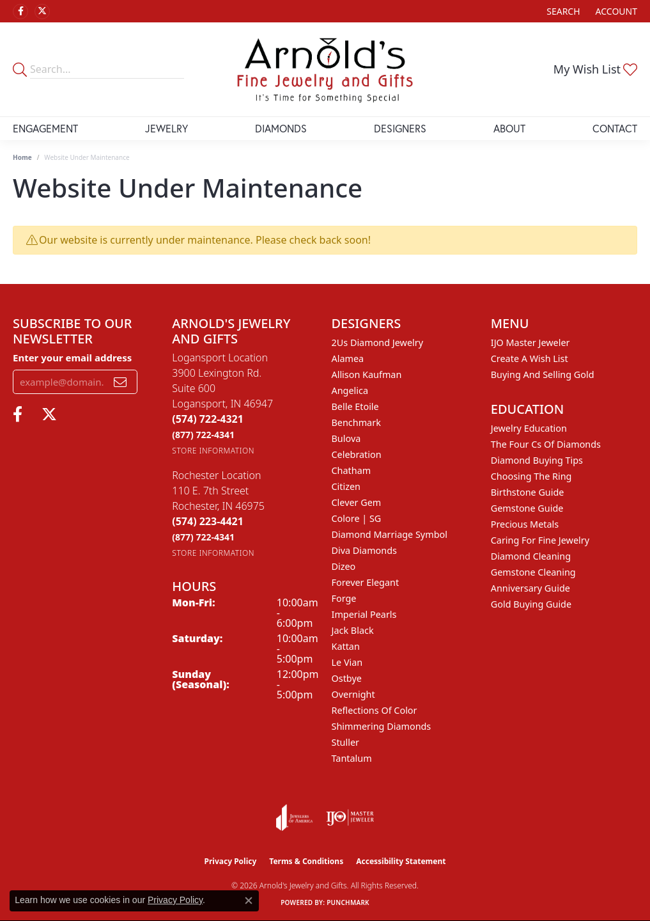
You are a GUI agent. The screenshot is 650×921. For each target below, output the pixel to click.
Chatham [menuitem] (351, 470)
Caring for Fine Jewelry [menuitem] (540, 540)
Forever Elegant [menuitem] (365, 582)
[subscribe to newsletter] (120, 381)
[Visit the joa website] (294, 817)
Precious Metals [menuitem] (525, 524)
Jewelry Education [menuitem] (529, 428)
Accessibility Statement (400, 861)
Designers (400, 128)
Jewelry (166, 128)
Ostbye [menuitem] (347, 678)
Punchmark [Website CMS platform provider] (348, 902)
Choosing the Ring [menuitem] (531, 476)
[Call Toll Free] (203, 435)
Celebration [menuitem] (357, 454)
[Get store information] (213, 450)
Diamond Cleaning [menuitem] (531, 556)
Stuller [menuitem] (345, 742)
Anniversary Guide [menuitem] (530, 588)
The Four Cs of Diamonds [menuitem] (546, 444)
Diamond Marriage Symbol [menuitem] (389, 534)
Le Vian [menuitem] (347, 662)
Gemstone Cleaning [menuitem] (533, 572)
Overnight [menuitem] (353, 694)
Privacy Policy (231, 861)
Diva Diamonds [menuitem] (364, 550)
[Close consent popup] (248, 900)
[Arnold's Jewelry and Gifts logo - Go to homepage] (325, 69)
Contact (614, 128)
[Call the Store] (208, 419)
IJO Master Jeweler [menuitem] (530, 342)
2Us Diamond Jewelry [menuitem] (378, 342)
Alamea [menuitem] (348, 358)
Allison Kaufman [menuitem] (367, 374)
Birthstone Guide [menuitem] (527, 492)
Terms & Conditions (306, 861)
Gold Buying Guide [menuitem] (531, 604)
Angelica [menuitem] (350, 390)
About (509, 128)
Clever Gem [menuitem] (357, 502)
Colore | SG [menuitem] (357, 518)
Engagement (45, 128)
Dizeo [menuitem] (344, 566)
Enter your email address (72, 357)
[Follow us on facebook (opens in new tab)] (20, 11)
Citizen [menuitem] (346, 486)
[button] (562, 11)
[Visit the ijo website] (350, 817)
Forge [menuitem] (344, 598)
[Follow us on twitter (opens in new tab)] (42, 11)
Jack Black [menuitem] (353, 630)
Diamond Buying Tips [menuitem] (537, 460)
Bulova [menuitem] (346, 438)
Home (22, 157)
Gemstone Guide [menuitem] (527, 508)
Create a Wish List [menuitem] (529, 358)
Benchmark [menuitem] (356, 422)
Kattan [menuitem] (346, 646)
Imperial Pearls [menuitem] (364, 614)
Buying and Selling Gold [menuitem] (542, 374)
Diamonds (281, 128)
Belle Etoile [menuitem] (355, 406)
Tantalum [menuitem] (352, 758)
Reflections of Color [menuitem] (374, 710)
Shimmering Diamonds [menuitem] (381, 726)
